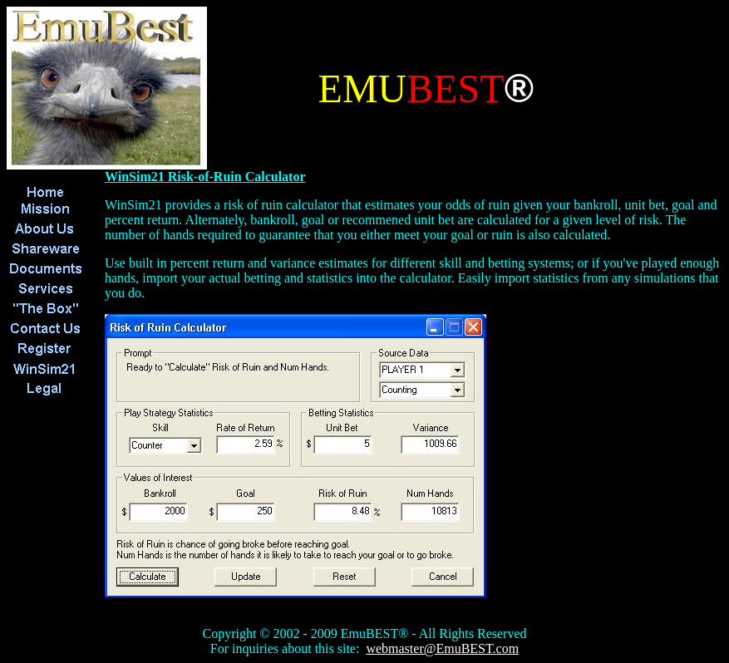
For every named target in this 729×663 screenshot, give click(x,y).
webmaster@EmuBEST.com (442, 648)
